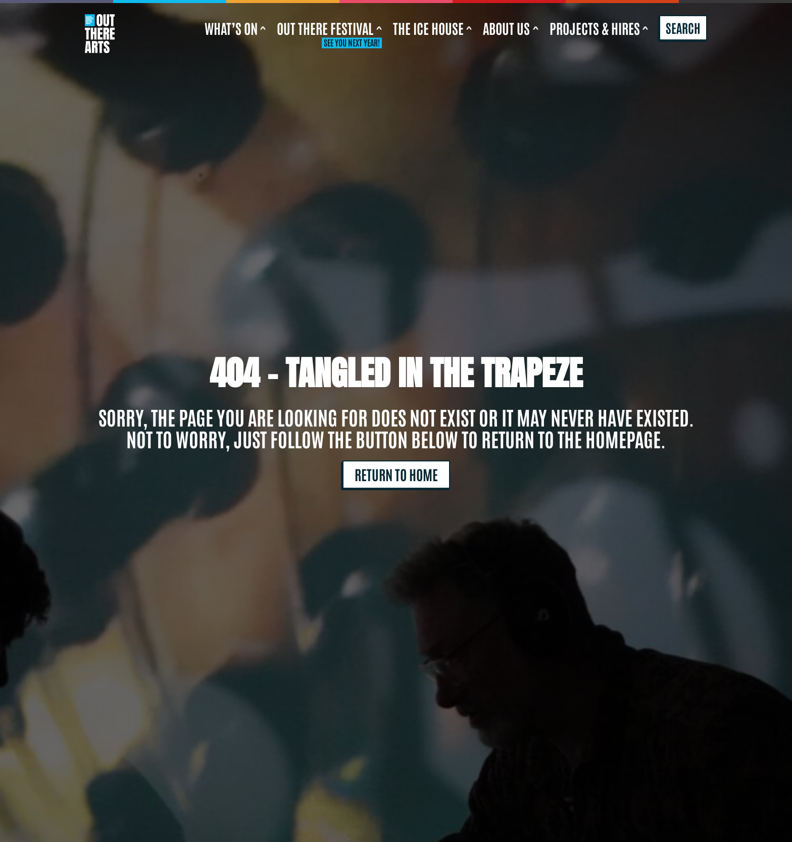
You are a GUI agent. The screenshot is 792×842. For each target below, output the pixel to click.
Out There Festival (329, 28)
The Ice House (432, 28)
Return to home (396, 474)
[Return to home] (100, 28)
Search (683, 27)
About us (510, 28)
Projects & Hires (599, 28)
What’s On (235, 28)
